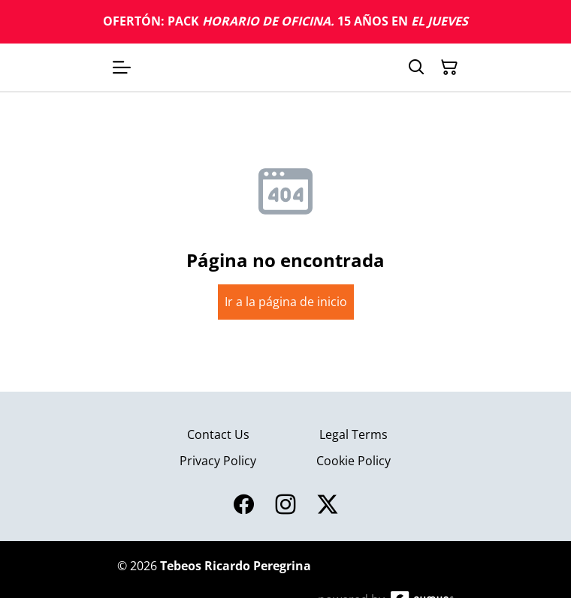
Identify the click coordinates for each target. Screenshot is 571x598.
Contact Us (218, 434)
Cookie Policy (353, 460)
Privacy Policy (218, 460)
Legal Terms (353, 434)
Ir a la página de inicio (286, 301)
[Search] (416, 67)
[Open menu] (121, 67)
